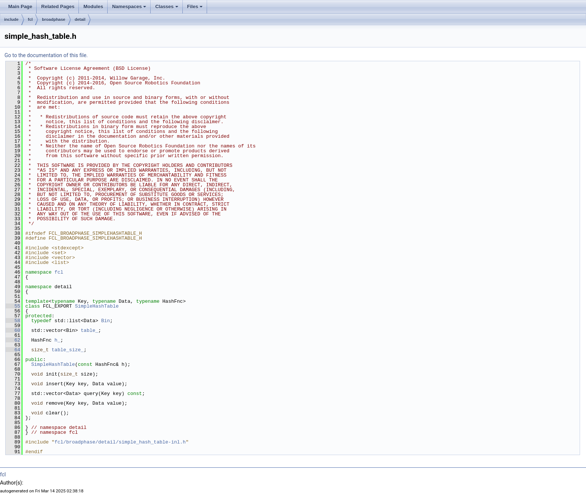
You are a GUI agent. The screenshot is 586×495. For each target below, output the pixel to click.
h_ (58, 340)
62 (13, 340)
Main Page (20, 6)
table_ (89, 330)
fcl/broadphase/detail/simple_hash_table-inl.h (120, 442)
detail (80, 19)
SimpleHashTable (96, 306)
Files (195, 6)
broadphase (53, 19)
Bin (105, 320)
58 (13, 320)
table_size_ (68, 349)
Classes (166, 6)
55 (13, 306)
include (11, 19)
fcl (30, 19)
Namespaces (129, 6)
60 (13, 330)
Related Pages (57, 6)
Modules (93, 6)
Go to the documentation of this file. (46, 55)
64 (13, 349)
